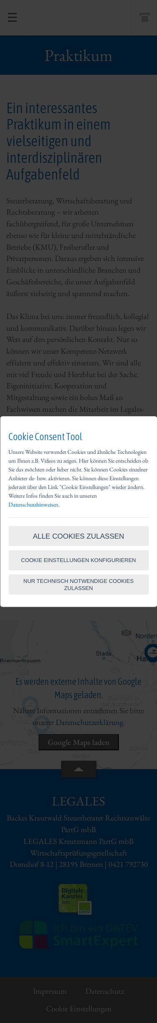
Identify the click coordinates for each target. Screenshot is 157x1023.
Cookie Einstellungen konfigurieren (78, 560)
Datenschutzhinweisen (33, 504)
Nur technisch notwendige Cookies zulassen (78, 584)
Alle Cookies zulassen (78, 536)
